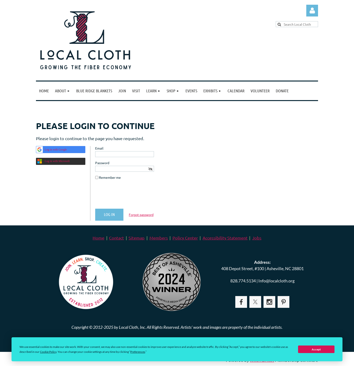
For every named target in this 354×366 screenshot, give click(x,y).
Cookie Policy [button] (48, 352)
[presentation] (131, 196)
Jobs (256, 237)
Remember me (110, 177)
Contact (116, 237)
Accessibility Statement (225, 237)
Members (158, 237)
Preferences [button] (137, 352)
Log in (312, 10)
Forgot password (141, 214)
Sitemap (137, 237)
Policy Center (185, 237)
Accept (316, 349)
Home (98, 237)
